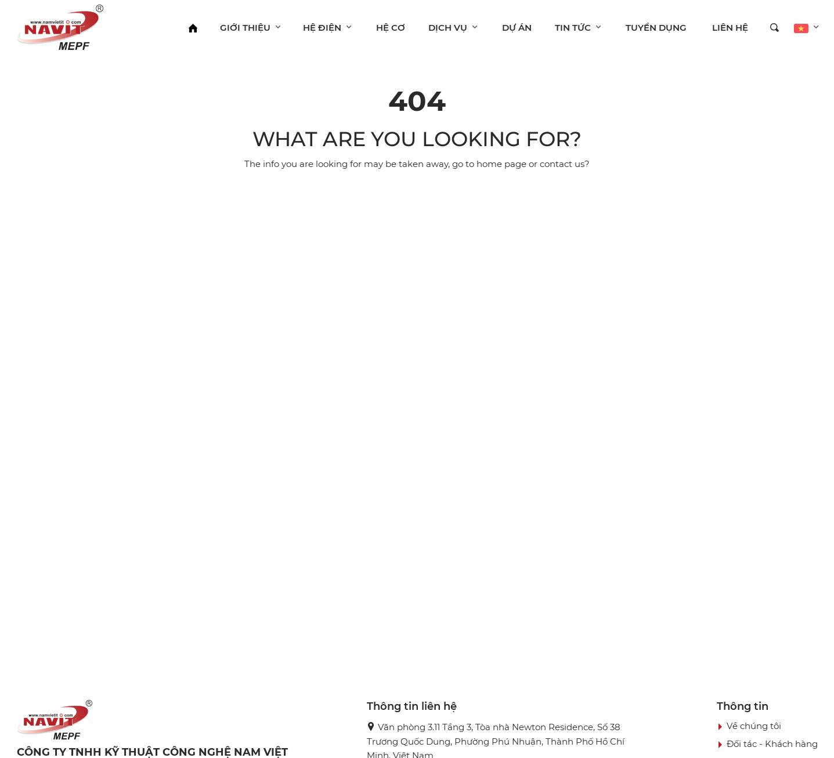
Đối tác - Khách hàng (772, 743)
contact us (562, 163)
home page (501, 163)
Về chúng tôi (754, 725)
